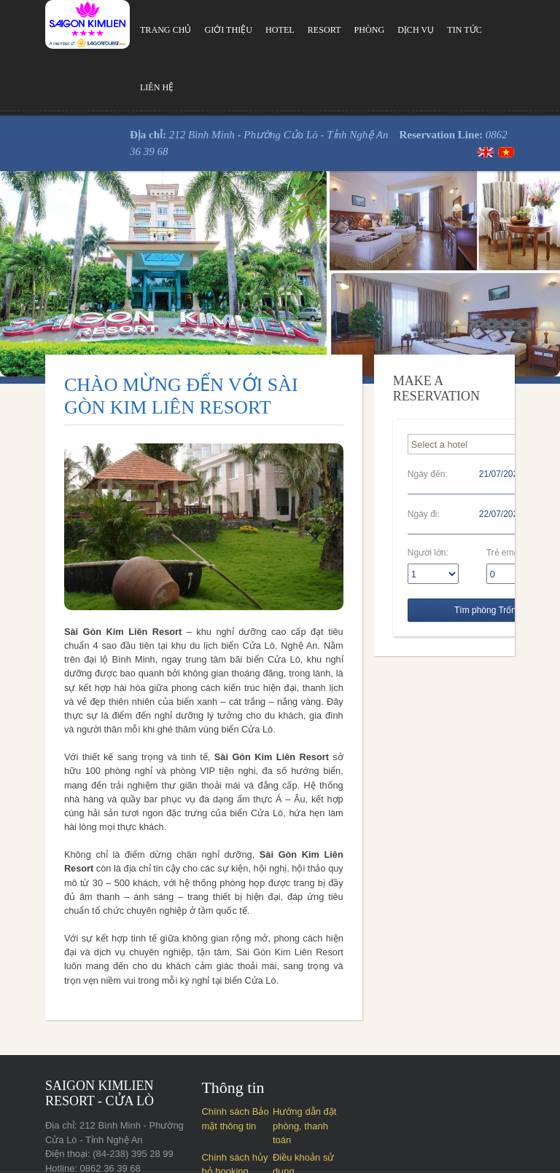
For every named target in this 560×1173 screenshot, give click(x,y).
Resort (289, 30)
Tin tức (431, 30)
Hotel (243, 30)
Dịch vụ (381, 30)
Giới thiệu (192, 30)
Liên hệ (479, 30)
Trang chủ (128, 30)
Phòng (334, 30)
